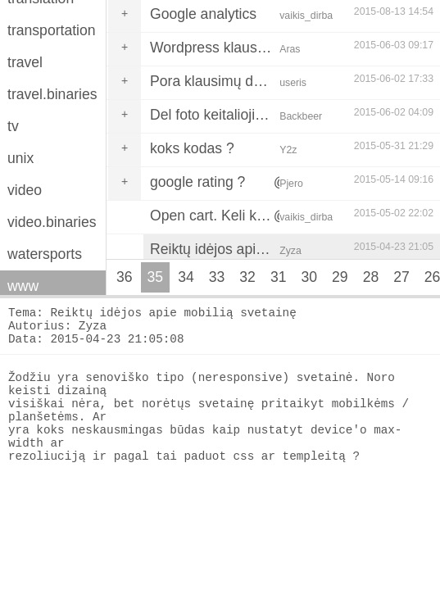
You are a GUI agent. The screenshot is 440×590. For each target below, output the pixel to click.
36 (124, 277)
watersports (44, 254)
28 (371, 277)
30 (309, 277)
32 (247, 277)
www (23, 286)
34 (186, 277)
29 (340, 277)
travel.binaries (52, 94)
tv (13, 126)
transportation (51, 30)
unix (20, 158)
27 (401, 277)
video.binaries (52, 222)
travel (25, 62)
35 (155, 277)
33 (217, 277)
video (24, 190)
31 (278, 277)
